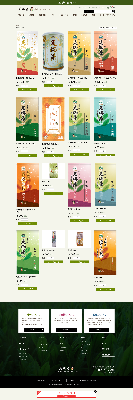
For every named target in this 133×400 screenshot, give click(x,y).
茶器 (93, 15)
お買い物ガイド (23, 349)
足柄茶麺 (83, 342)
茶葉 (17, 25)
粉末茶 (41, 347)
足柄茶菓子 (63, 347)
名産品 (84, 15)
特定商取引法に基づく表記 (88, 380)
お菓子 (75, 15)
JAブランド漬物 (85, 344)
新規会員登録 (106, 355)
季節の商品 (42, 15)
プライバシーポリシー (57, 380)
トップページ (22, 337)
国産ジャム (84, 350)
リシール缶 (64, 15)
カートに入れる (27, 90)
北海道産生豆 (85, 353)
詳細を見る (33, 329)
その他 (62, 350)
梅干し (83, 347)
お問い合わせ (41, 380)
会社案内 (72, 380)
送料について (22, 353)
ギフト (53, 15)
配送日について (23, 359)
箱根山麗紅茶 (43, 350)
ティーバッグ (43, 344)
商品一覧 (21, 15)
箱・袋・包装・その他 (107, 15)
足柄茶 (31, 15)
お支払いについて (23, 356)
